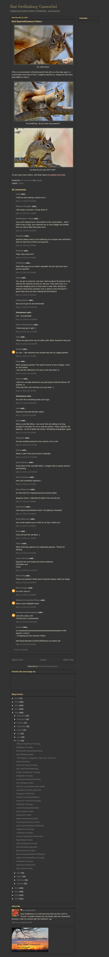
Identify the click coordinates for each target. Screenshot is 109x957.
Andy (18, 194)
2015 (17, 702)
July (18, 734)
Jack (18, 408)
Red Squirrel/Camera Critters (28, 822)
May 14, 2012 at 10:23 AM (26, 622)
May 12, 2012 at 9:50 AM (26, 295)
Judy (18, 337)
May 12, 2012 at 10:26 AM (26, 319)
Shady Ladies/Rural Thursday (28, 772)
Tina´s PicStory (22, 477)
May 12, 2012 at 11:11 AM (26, 332)
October (20, 723)
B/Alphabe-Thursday (24, 747)
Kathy (18, 278)
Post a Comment (21, 650)
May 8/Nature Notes (24, 840)
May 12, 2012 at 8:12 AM (26, 231)
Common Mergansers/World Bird (29, 836)
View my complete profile (22, 922)
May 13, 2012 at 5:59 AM (26, 526)
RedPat (19, 349)
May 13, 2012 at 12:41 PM (26, 570)
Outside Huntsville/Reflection (28, 797)
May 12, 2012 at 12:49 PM (26, 344)
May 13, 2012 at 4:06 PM (26, 583)
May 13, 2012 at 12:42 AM (26, 457)
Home (43, 660)
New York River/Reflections (27, 769)
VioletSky (20, 236)
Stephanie (20, 438)
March (19, 876)
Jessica (19, 627)
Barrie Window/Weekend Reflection (30, 854)
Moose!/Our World (23, 815)
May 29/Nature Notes (25, 754)
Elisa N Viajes (22, 588)
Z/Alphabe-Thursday (24, 804)
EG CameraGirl (28, 910)
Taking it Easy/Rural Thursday (28, 744)
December (21, 716)
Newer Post (17, 660)
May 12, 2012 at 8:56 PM (26, 403)
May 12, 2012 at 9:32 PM (26, 433)
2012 (17, 713)
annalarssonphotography (27, 612)
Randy (18, 450)
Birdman (19, 251)
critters (21, 183)
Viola (18, 361)
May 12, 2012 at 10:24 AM (26, 307)
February (21, 880)
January (20, 884)
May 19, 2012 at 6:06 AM (26, 644)
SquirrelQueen (22, 462)
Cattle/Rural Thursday (25, 829)
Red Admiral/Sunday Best (26, 847)
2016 (17, 698)
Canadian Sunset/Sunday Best (28, 790)
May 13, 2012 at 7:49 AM (26, 538)
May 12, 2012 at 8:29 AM (26, 245)
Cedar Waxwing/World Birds (27, 808)
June (19, 737)
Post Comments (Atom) (48, 666)
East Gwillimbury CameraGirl (33, 7)
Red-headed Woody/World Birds (29, 751)
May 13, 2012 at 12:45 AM (26, 472)
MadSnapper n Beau (24, 219)
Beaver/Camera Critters (26, 851)
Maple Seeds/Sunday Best (27, 819)
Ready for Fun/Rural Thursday (28, 801)
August (20, 730)
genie (18, 421)
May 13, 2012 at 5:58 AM (26, 501)
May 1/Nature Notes (24, 868)
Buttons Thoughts (24, 206)
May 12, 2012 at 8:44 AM (26, 258)
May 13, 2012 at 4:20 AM (26, 484)
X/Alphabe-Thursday (24, 861)
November (21, 719)
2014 (17, 705)
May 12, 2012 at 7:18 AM (26, 213)
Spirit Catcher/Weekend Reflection (30, 826)
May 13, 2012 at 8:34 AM (26, 553)
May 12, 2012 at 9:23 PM (26, 415)
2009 (17, 895)
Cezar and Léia (22, 558)
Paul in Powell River (24, 325)
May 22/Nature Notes (25, 783)
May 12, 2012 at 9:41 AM (26, 272)
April (19, 873)
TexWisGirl (20, 263)
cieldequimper (22, 300)
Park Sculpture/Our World (26, 843)
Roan (18, 531)
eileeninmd (20, 507)
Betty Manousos (23, 489)
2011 (17, 888)
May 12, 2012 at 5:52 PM (26, 391)
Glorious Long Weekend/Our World (30, 786)
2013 (17, 709)
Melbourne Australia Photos (28, 600)
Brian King (20, 576)
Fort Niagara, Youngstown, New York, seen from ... (37, 758)
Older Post (68, 660)
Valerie (19, 543)
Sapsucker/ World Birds (25, 865)
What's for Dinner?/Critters (27, 765)
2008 (17, 899)
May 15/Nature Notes (25, 811)
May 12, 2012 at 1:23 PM (26, 356)
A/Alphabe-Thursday (24, 776)
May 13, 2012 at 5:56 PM (26, 607)
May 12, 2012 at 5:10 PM (26, 373)
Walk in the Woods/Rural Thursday (30, 858)
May (19, 741)
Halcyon (19, 379)
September (21, 726)
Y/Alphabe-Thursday (24, 833)
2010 (17, 892)
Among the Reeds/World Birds (28, 779)
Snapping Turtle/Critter (25, 794)
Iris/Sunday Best (23, 762)
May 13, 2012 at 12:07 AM (26, 445)
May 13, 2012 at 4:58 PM (26, 595)
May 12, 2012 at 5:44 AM (26, 201)
